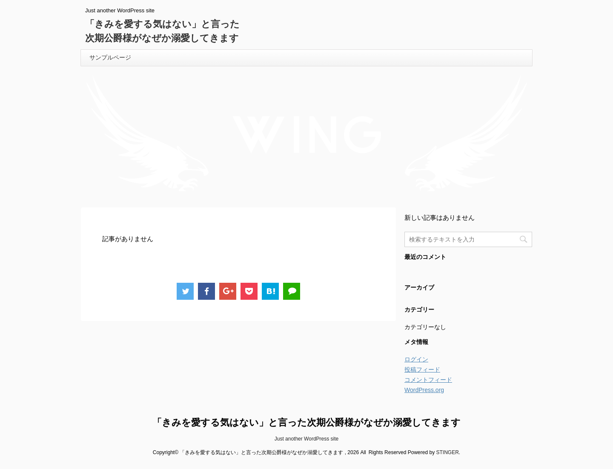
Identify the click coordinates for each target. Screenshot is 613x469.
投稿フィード (422, 369)
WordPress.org (424, 390)
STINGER (447, 452)
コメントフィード (428, 379)
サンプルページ (110, 57)
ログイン (416, 359)
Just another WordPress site (307, 439)
